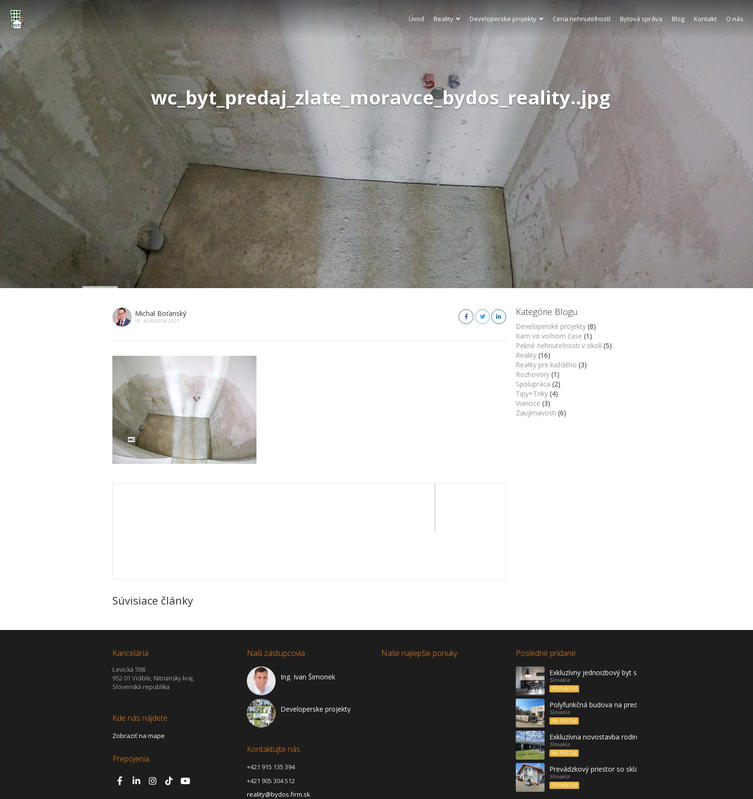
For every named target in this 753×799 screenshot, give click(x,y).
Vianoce (528, 403)
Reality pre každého (546, 364)
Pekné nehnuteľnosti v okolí (559, 345)
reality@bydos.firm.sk (278, 746)
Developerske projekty (506, 18)
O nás (734, 18)
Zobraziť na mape (138, 687)
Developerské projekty (551, 326)
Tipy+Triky (532, 393)
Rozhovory (532, 374)
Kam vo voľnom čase (549, 335)
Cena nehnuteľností (581, 18)
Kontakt (705, 18)
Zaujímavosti (536, 412)
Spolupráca (533, 383)
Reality (447, 18)
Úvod (416, 18)
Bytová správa (641, 18)
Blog (678, 18)
